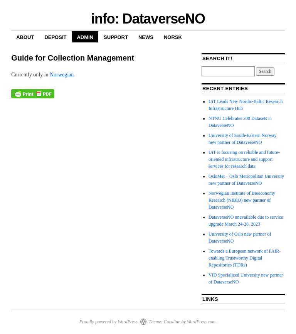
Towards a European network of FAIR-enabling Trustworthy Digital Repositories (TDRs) (245, 258)
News (145, 37)
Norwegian (62, 75)
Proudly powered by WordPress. (109, 321)
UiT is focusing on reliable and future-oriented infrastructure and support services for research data (244, 159)
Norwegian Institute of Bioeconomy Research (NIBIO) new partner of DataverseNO (242, 200)
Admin (85, 37)
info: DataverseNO (148, 19)
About (25, 37)
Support (116, 37)
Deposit (55, 37)
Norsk (173, 37)
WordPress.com (201, 321)
